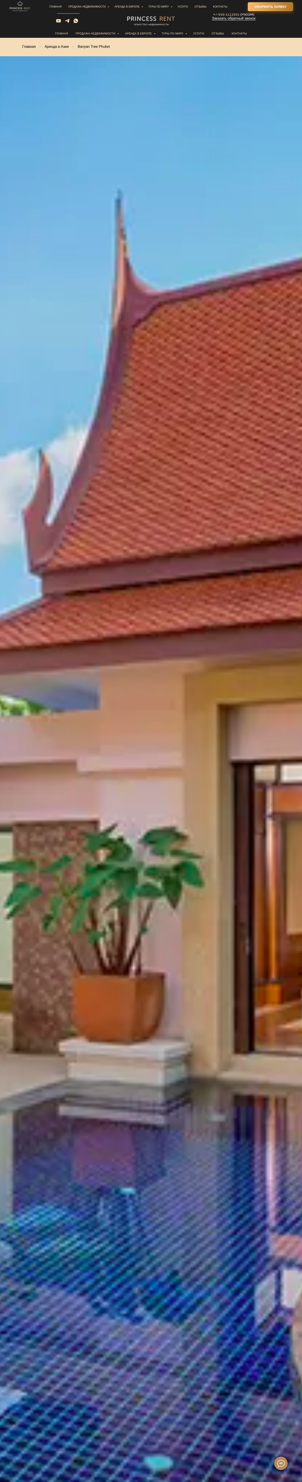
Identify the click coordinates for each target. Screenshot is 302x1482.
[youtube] (58, 22)
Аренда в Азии (57, 46)
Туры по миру (173, 33)
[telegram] (67, 22)
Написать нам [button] (68, 11)
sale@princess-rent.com (68, 7)
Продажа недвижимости (96, 33)
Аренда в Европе (139, 33)
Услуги (198, 33)
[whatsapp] (76, 22)
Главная (61, 33)
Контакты (239, 33)
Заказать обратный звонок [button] (233, 18)
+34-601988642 (225, 10)
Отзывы (218, 33)
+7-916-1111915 (226, 14)
